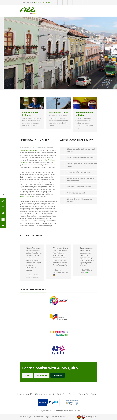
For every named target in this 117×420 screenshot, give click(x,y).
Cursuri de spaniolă (44, 394)
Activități (61, 394)
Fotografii (83, 394)
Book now (57, 375)
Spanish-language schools (29, 150)
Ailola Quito (28, 417)
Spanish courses (25, 196)
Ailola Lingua (45, 417)
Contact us (41, 375)
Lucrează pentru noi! (58, 417)
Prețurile (95, 394)
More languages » (91, 417)
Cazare (71, 394)
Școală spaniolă (24, 394)
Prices (27, 375)
